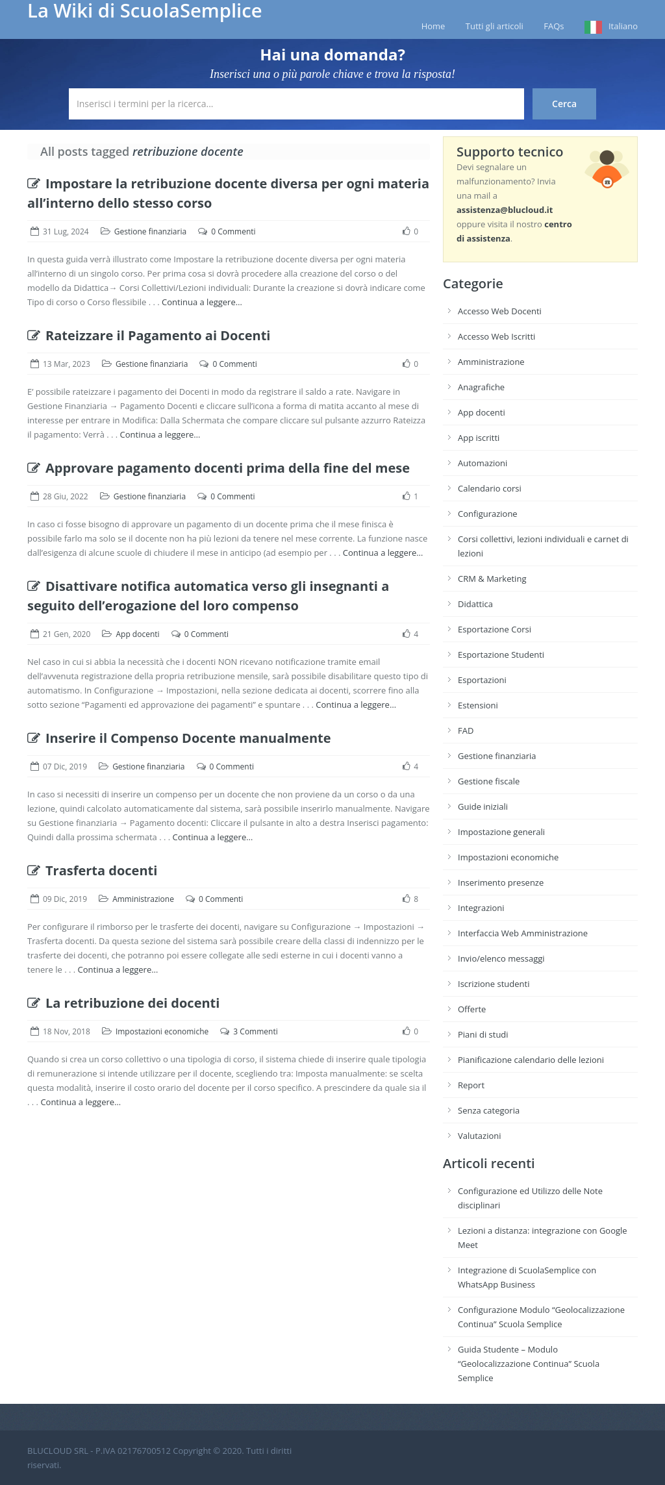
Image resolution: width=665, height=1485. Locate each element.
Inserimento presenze (501, 882)
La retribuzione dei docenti (123, 1003)
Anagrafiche (481, 387)
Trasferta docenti (92, 870)
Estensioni (478, 705)
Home (433, 26)
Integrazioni (481, 908)
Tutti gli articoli (494, 26)
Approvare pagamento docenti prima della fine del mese (218, 468)
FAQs (554, 26)
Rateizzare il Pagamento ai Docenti (148, 335)
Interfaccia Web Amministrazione (523, 933)
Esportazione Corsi (494, 629)
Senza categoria (489, 1110)
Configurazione (488, 513)
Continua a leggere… (202, 302)
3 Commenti (255, 1031)
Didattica (475, 604)
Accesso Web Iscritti (496, 336)
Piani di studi (483, 1034)
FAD (465, 730)
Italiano (623, 26)
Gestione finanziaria (150, 231)
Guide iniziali (483, 806)
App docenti (137, 634)
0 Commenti (233, 231)
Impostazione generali (501, 832)
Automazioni (482, 463)
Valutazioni (479, 1136)
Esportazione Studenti (501, 654)
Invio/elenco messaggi (501, 958)
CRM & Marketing (492, 578)
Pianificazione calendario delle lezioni (531, 1060)
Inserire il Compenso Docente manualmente (179, 738)
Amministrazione (143, 899)
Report (471, 1085)
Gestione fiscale (489, 781)
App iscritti (478, 437)
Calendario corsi (489, 488)
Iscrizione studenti (493, 984)
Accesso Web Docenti (500, 311)
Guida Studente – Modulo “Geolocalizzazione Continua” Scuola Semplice (528, 1363)
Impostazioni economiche (162, 1031)
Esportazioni (482, 680)
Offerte (472, 1009)
